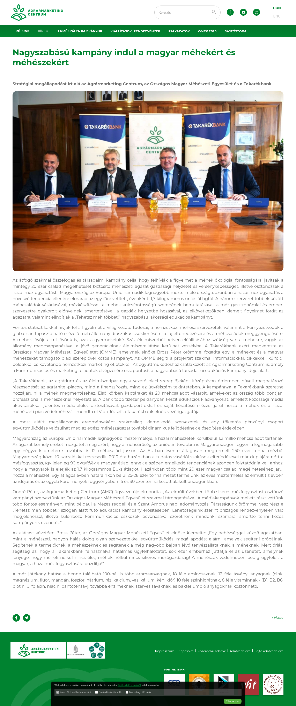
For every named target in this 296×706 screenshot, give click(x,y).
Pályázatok (179, 31)
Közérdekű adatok (212, 651)
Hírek (43, 31)
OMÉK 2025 (207, 31)
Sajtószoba (235, 31)
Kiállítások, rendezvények (135, 31)
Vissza (277, 618)
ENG (277, 16)
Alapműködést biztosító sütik (75, 692)
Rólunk (23, 31)
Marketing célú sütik (140, 692)
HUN (277, 8)
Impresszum (164, 651)
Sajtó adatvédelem (269, 651)
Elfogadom (232, 701)
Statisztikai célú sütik (110, 692)
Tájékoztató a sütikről (129, 685)
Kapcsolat (186, 651)
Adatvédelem (240, 651)
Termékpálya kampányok (79, 31)
